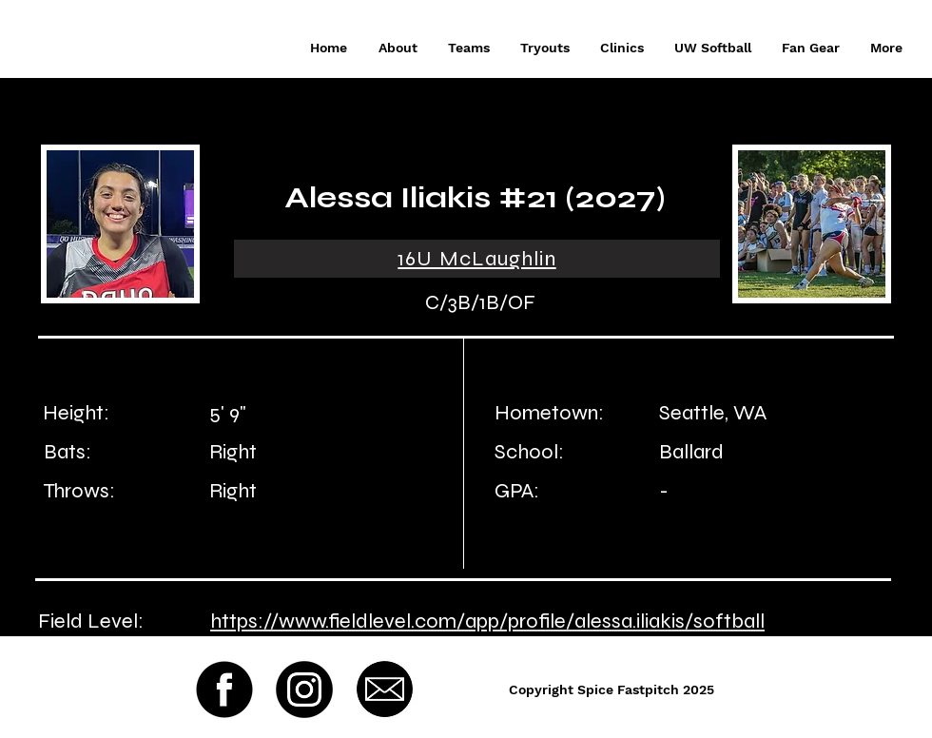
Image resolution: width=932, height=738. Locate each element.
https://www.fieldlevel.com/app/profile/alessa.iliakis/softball (487, 621)
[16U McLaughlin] (477, 259)
